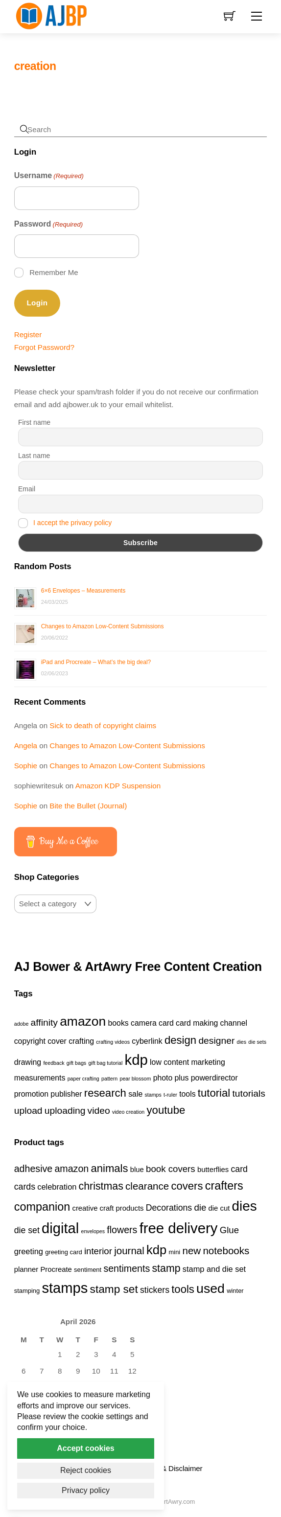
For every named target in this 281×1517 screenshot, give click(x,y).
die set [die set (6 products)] (27, 1230)
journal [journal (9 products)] (129, 1250)
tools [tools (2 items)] (187, 1094)
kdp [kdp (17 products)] (156, 1250)
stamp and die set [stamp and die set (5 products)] (214, 1268)
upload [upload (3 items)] (28, 1110)
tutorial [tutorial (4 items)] (214, 1093)
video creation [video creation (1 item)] (128, 1112)
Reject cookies (85, 1470)
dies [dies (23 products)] (244, 1206)
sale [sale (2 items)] (135, 1094)
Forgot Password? (44, 347)
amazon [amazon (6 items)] (83, 1021)
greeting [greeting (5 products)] (28, 1251)
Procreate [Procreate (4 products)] (55, 1269)
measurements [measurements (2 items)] (40, 1078)
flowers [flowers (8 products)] (122, 1229)
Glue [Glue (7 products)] (229, 1230)
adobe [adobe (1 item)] (21, 1024)
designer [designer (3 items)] (216, 1040)
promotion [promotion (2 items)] (31, 1094)
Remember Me (53, 272)
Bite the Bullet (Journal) (88, 806)
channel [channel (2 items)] (233, 1023)
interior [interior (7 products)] (98, 1251)
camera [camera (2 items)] (144, 1023)
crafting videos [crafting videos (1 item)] (113, 1042)
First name (34, 422)
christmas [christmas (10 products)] (101, 1186)
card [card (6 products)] (239, 1169)
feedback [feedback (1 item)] (53, 1063)
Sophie (25, 765)
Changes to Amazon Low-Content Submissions (102, 626)
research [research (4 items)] (105, 1093)
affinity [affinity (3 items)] (44, 1022)
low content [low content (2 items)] (169, 1062)
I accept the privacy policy (72, 523)
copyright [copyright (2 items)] (30, 1041)
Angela (25, 745)
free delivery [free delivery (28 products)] (179, 1228)
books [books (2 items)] (118, 1023)
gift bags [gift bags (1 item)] (76, 1063)
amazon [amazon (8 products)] (71, 1168)
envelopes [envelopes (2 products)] (93, 1231)
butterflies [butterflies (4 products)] (213, 1169)
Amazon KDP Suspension (118, 785)
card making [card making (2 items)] (197, 1023)
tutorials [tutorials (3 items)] (249, 1093)
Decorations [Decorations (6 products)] (169, 1208)
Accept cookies (85, 1448)
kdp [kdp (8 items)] (136, 1060)
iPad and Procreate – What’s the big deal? (96, 662)
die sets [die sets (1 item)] (257, 1042)
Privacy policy (86, 1490)
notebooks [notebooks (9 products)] (226, 1250)
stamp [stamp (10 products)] (166, 1268)
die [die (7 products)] (200, 1207)
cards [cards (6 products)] (24, 1187)
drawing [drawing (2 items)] (27, 1062)
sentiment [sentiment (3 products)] (87, 1269)
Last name (34, 456)
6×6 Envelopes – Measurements (83, 590)
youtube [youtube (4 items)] (166, 1110)
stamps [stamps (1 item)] (152, 1095)
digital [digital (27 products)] (60, 1228)
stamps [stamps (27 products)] (65, 1288)
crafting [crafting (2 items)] (81, 1041)
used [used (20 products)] (210, 1288)
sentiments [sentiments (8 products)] (126, 1268)
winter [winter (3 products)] (235, 1290)
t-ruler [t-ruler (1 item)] (170, 1095)
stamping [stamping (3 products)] (27, 1290)
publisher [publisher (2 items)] (66, 1094)
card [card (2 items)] (166, 1023)
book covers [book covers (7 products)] (170, 1169)
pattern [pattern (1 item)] (109, 1078)
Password (48, 224)
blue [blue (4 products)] (137, 1169)
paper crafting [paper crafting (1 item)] (83, 1078)
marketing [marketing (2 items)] (208, 1062)
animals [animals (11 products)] (109, 1168)
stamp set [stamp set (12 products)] (114, 1289)
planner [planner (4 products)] (26, 1269)
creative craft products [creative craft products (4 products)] (107, 1208)
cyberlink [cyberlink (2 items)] (147, 1041)
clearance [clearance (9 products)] (147, 1186)
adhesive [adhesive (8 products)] (33, 1168)
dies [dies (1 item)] (242, 1042)
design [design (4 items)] (180, 1040)
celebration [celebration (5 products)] (56, 1186)
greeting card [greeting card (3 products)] (63, 1252)
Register (28, 334)
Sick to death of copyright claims (102, 725)
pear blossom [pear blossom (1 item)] (135, 1078)
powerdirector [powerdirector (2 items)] (214, 1078)
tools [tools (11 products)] (182, 1289)
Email (26, 489)
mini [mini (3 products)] (174, 1252)
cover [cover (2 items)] (57, 1041)
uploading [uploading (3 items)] (65, 1110)
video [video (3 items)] (99, 1110)
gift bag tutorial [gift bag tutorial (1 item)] (105, 1063)
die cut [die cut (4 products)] (219, 1208)
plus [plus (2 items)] (182, 1078)
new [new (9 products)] (191, 1250)
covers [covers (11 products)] (187, 1186)
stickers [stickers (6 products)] (154, 1290)
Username (49, 176)
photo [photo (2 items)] (163, 1078)
